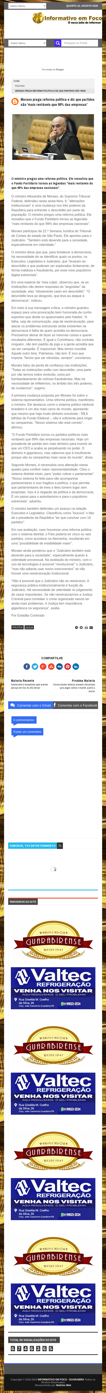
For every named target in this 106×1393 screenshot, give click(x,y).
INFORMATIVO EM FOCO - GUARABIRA (61, 1379)
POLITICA (20, 86)
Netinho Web (63, 1385)
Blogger (60, 69)
